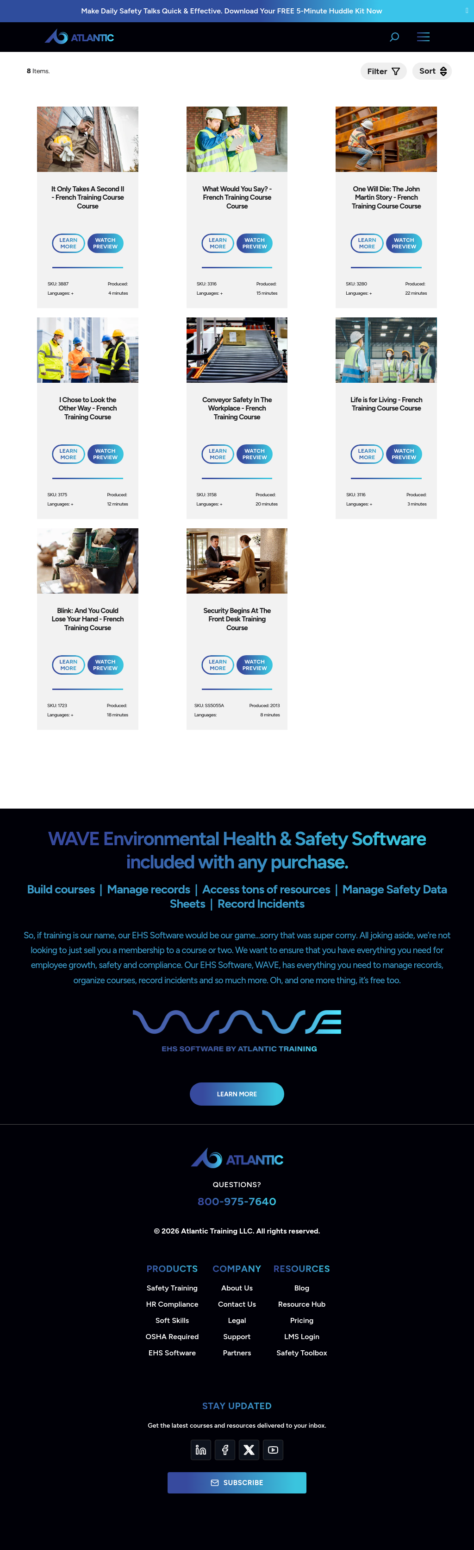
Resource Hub (301, 1304)
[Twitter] (249, 1450)
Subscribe (237, 1483)
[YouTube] (273, 1450)
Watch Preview (105, 243)
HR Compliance (172, 1304)
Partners (237, 1352)
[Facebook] (225, 1450)
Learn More (237, 1094)
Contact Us (237, 1304)
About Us (237, 1288)
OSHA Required (172, 1336)
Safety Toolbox (301, 1352)
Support (236, 1336)
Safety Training (172, 1288)
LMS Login (301, 1336)
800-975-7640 (237, 1201)
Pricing (302, 1320)
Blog (301, 1288)
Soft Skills (172, 1320)
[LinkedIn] (201, 1450)
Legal (237, 1320)
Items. (39, 71)
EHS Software (172, 1352)
